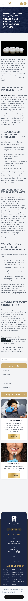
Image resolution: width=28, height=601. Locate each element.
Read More (14, 436)
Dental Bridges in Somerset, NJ (15, 351)
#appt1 (3, 339)
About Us (6, 370)
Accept (14, 597)
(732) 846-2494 (6, 341)
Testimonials (7, 383)
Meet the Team (7, 379)
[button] (2, 4)
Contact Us (6, 387)
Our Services (6, 375)
